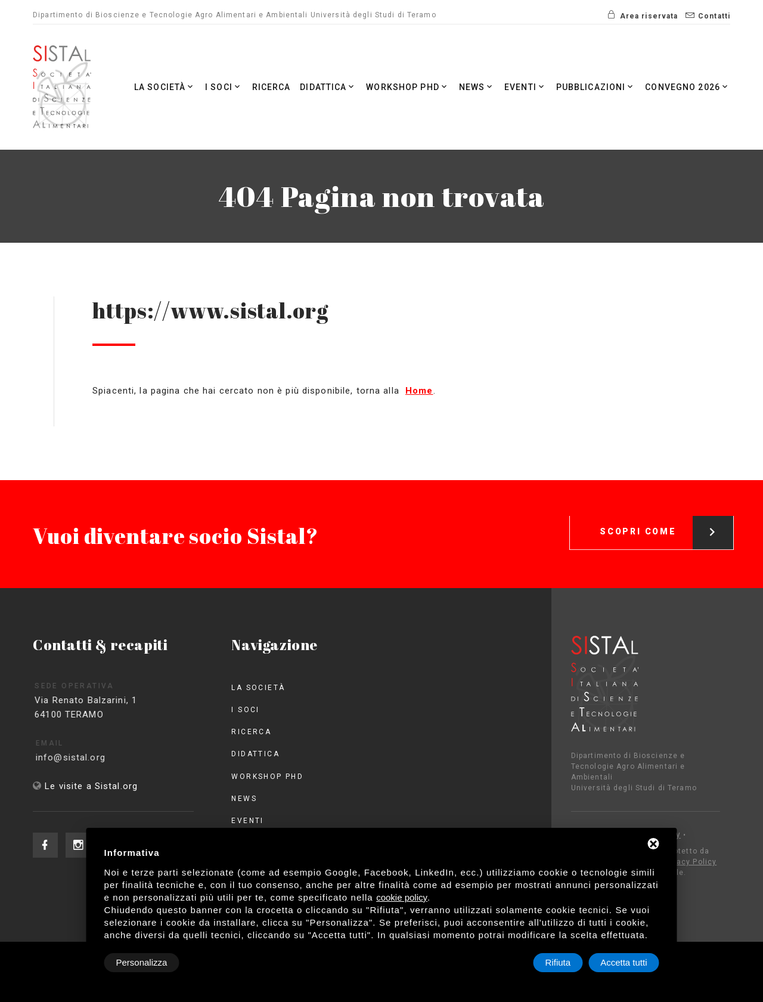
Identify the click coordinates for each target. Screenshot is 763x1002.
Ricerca (271, 87)
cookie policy (401, 897)
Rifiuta (558, 962)
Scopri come (666, 520)
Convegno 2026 (687, 87)
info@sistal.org (84, 757)
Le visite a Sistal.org (91, 786)
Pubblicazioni (596, 87)
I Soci (224, 87)
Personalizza (142, 962)
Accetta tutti (623, 962)
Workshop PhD (407, 87)
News (477, 87)
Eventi (525, 87)
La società (165, 87)
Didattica (328, 87)
